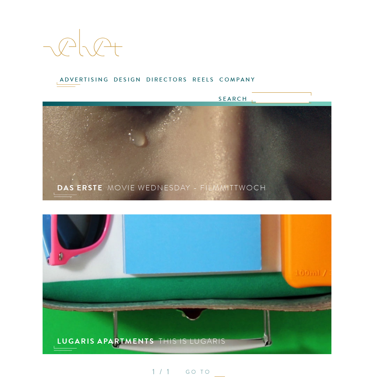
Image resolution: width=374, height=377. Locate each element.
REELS (203, 80)
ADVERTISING (84, 80)
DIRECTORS (167, 80)
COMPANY (237, 80)
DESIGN (127, 80)
